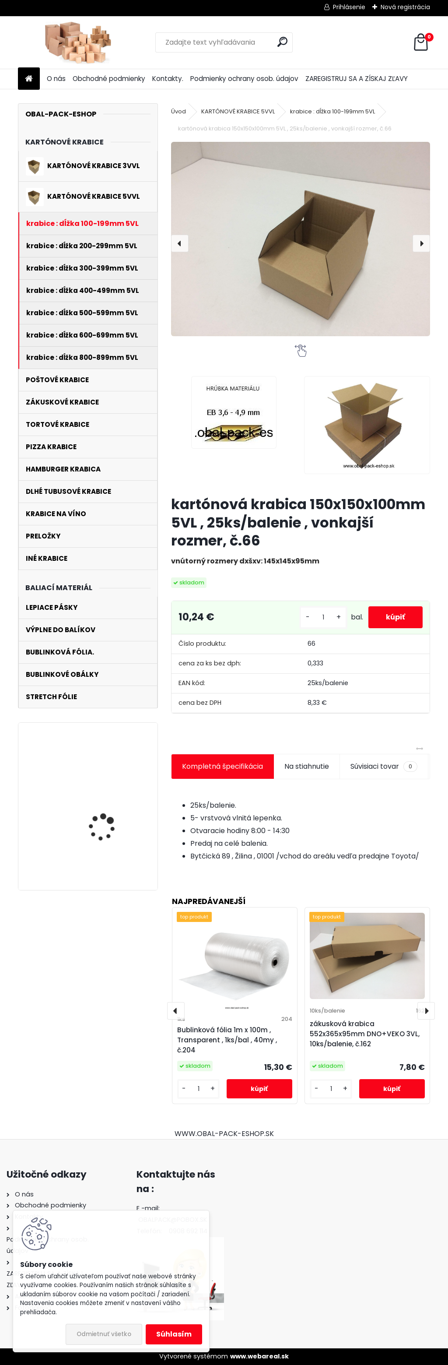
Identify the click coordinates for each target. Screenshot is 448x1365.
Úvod (178, 111)
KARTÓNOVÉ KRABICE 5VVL (238, 111)
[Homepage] (29, 79)
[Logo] (78, 42)
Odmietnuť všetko (104, 1334)
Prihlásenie (349, 7)
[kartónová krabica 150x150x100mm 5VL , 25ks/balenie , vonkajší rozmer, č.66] (300, 239)
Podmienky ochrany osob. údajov (244, 78)
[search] (282, 42)
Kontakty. (167, 78)
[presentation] (180, 243)
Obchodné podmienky (109, 78)
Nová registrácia (405, 7)
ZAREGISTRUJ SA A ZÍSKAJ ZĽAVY (356, 78)
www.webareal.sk (259, 1356)
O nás (56, 78)
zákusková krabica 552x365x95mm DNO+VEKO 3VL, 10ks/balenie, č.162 (365, 1033)
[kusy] (323, 617)
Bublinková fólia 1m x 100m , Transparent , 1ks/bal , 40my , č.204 (227, 1040)
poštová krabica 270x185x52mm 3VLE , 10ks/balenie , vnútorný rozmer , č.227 (110, 777)
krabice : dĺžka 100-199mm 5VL (332, 111)
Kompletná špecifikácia (222, 766)
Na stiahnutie (306, 766)
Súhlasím (174, 1334)
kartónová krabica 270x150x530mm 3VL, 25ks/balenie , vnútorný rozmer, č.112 (111, 850)
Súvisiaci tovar (383, 766)
